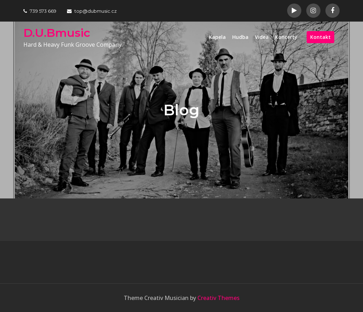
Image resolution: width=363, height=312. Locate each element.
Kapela (217, 37)
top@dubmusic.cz (92, 11)
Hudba (240, 37)
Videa (262, 37)
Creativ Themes (218, 298)
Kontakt (320, 37)
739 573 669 (39, 11)
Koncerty (286, 37)
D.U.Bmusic (56, 33)
